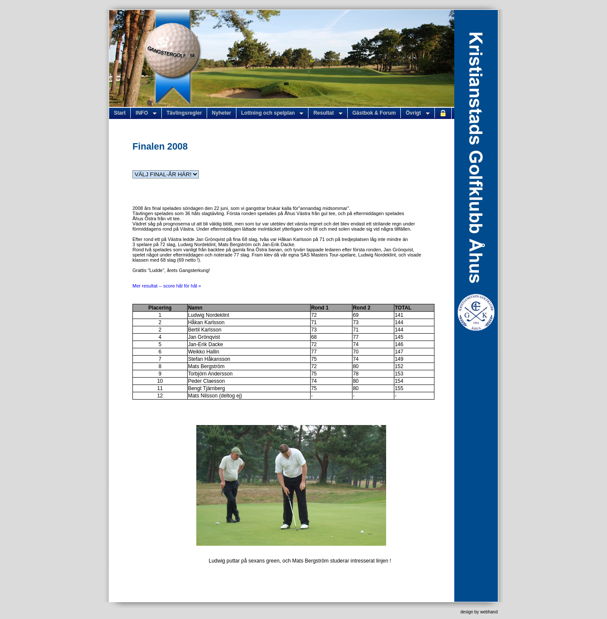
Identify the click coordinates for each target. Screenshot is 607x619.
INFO (146, 113)
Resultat (327, 113)
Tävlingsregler (184, 113)
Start (120, 113)
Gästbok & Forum (374, 113)
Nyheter (221, 113)
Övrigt (417, 113)
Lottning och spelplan (272, 113)
